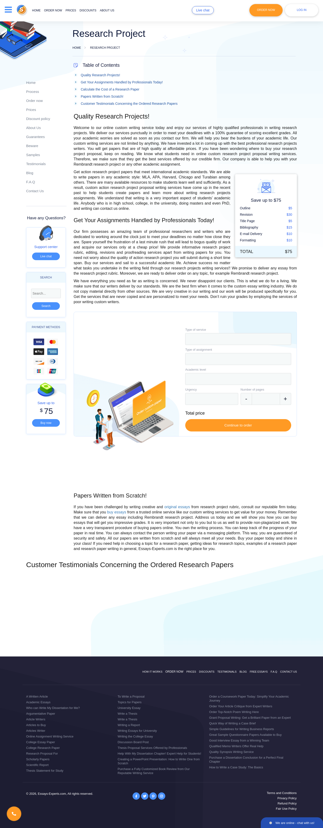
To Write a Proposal (131, 696)
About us (107, 10)
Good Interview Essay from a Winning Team (239, 740)
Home (36, 10)
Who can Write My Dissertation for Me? (53, 708)
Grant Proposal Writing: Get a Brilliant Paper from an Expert (250, 717)
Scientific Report (37, 765)
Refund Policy (287, 803)
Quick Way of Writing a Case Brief (232, 723)
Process (32, 92)
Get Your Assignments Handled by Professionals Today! (122, 82)
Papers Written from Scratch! (102, 96)
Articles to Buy (36, 725)
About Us (33, 128)
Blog (29, 173)
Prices (71, 10)
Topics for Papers (129, 702)
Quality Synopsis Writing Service (231, 752)
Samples (33, 155)
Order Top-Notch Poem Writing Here (234, 712)
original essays (177, 507)
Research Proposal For (42, 753)
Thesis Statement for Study (44, 770)
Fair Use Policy (286, 808)
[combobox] (238, 339)
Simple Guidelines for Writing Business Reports (241, 729)
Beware (32, 146)
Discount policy (38, 119)
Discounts (88, 10)
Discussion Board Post (133, 742)
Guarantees (35, 137)
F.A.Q (30, 182)
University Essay (129, 708)
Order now (53, 10)
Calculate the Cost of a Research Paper (110, 89)
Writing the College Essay (135, 736)
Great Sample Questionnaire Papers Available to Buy (245, 735)
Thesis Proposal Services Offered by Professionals (152, 748)
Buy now (45, 423)
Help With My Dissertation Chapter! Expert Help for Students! (159, 753)
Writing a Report (129, 725)
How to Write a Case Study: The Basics (236, 767)
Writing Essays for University (137, 730)
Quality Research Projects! (100, 75)
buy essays (116, 512)
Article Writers (35, 719)
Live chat (202, 10)
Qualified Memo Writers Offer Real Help (236, 746)
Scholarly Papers (37, 759)
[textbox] (238, 339)
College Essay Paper (40, 742)
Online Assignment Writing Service (49, 736)
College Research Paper (43, 748)
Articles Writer (35, 730)
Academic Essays (38, 702)
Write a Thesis (127, 713)
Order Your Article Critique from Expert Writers (240, 706)
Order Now (266, 10)
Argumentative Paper (40, 713)
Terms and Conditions (282, 793)
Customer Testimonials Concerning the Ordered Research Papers (129, 103)
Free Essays (259, 671)
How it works (152, 671)
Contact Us (35, 191)
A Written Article (37, 696)
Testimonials (36, 164)
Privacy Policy (287, 798)
